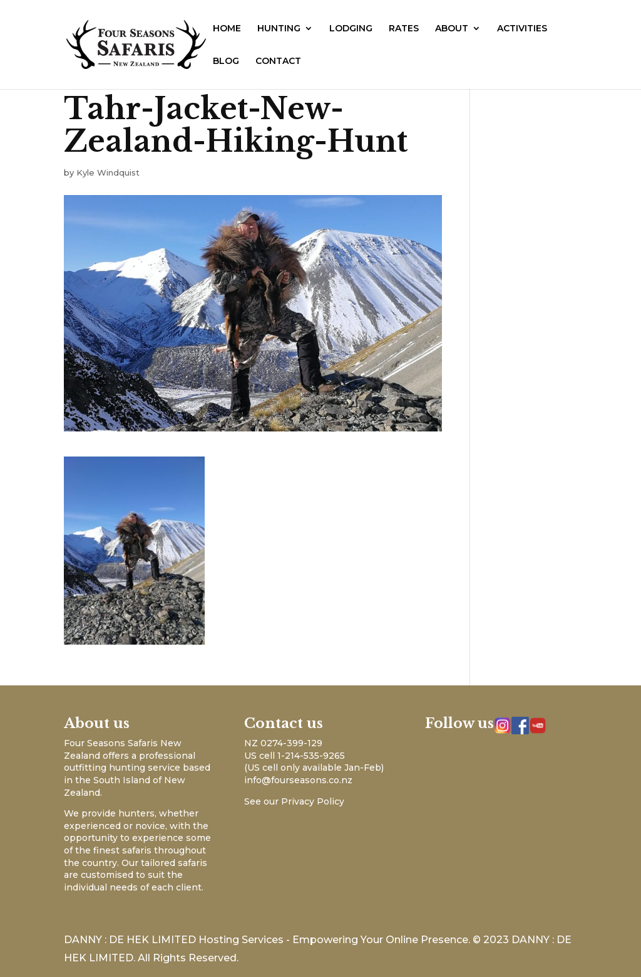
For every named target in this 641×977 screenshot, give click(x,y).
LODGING (350, 29)
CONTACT (278, 61)
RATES (404, 29)
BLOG (226, 61)
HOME (227, 29)
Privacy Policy (312, 801)
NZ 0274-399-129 (283, 743)
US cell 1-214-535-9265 (294, 755)
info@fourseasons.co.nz (298, 780)
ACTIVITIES (522, 29)
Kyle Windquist (108, 172)
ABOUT (451, 29)
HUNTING (278, 29)
